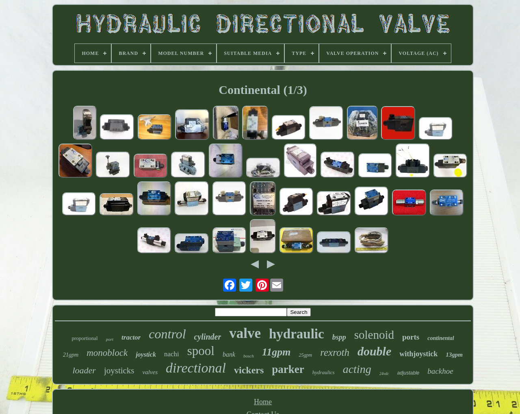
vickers (249, 370)
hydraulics (323, 372)
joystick (146, 354)
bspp (339, 337)
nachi (171, 354)
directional (196, 367)
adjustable (408, 373)
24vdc (384, 373)
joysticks (119, 370)
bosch (248, 355)
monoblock (107, 353)
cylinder (207, 336)
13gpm (454, 354)
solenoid (374, 334)
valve (245, 333)
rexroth (334, 352)
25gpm (305, 355)
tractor (131, 337)
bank (229, 354)
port (109, 339)
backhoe (440, 371)
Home (263, 402)
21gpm (70, 355)
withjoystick (418, 354)
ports (410, 337)
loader (83, 370)
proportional (85, 338)
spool (200, 351)
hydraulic (296, 334)
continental (440, 338)
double (374, 351)
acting (357, 369)
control (167, 334)
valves (150, 372)
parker (288, 369)
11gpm (276, 352)
